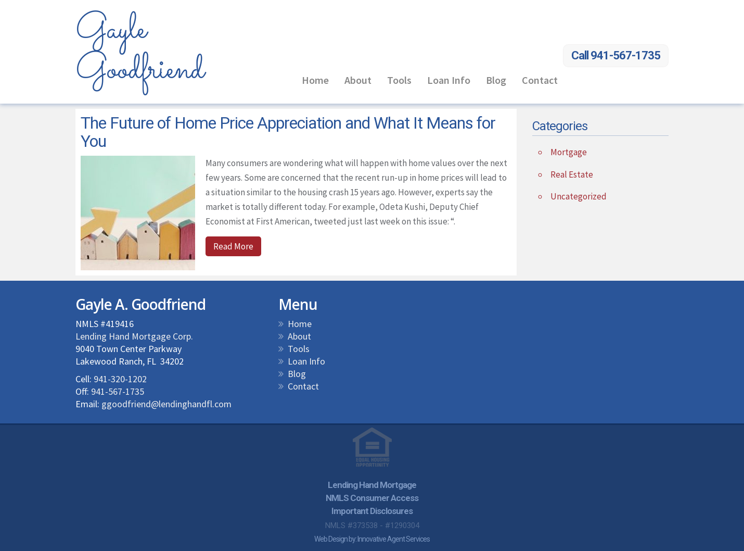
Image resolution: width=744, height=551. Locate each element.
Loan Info (448, 79)
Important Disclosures (372, 511)
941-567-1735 (117, 391)
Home (315, 79)
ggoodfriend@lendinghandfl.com (166, 404)
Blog (496, 79)
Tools (399, 79)
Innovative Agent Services (393, 539)
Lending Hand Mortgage (372, 485)
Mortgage (568, 152)
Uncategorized (578, 196)
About (357, 79)
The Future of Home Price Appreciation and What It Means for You (288, 132)
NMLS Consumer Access (372, 498)
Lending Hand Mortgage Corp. (134, 336)
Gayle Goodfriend (139, 50)
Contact (540, 79)
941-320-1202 (120, 379)
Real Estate (571, 174)
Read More (233, 246)
